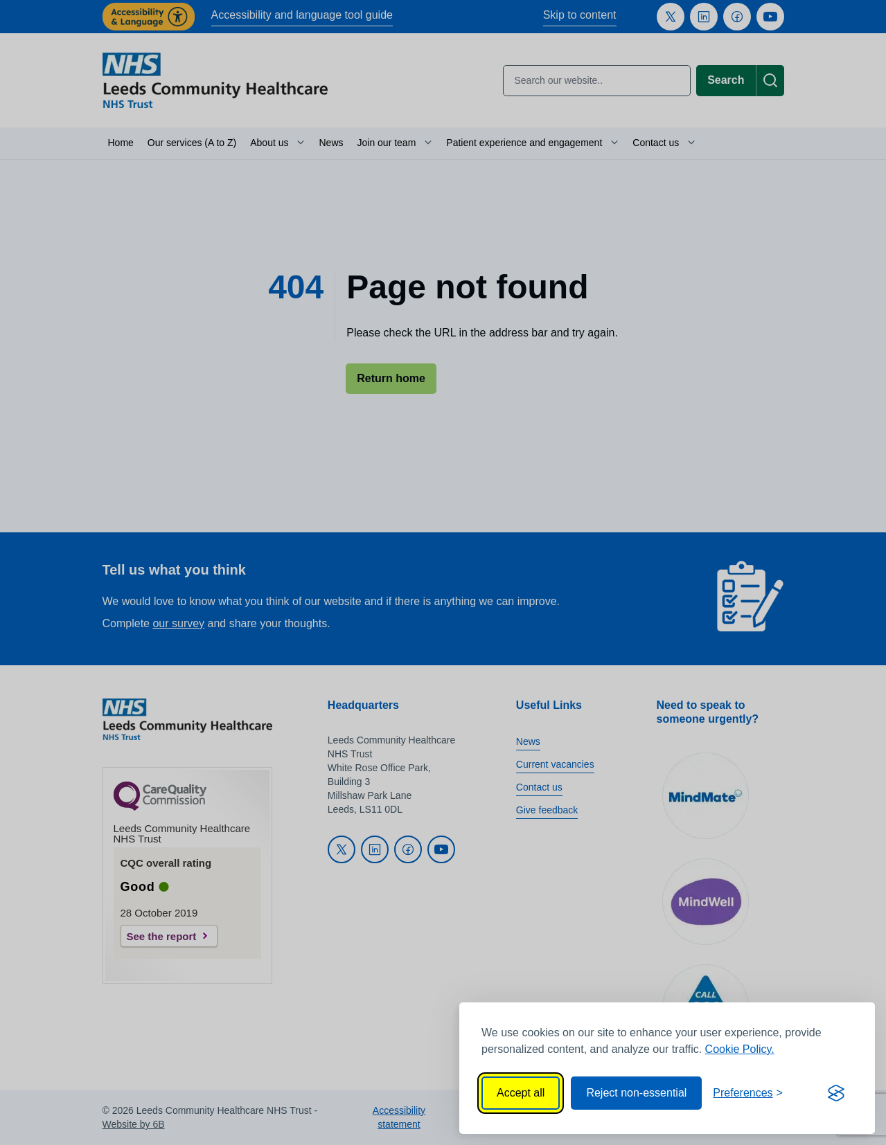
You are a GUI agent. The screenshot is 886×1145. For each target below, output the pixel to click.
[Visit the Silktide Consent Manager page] (836, 1093)
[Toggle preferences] (748, 1093)
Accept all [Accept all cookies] (520, 1093)
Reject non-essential (636, 1093)
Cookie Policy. (739, 1049)
